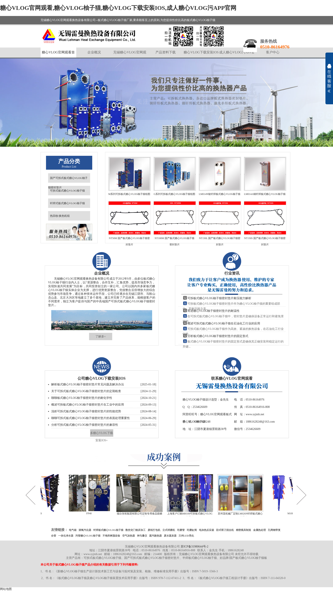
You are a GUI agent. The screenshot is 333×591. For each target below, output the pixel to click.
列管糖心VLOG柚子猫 (87, 535)
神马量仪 (142, 535)
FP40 (90, 513)
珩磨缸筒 (192, 530)
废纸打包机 (154, 530)
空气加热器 (128, 535)
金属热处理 (259, 530)
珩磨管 (181, 530)
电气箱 (72, 530)
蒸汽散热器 (155, 535)
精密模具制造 (243, 530)
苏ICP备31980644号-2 (194, 546)
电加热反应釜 (206, 530)
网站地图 (6, 589)
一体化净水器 (65, 535)
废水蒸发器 (170, 535)
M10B (291, 513)
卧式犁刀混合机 (225, 530)
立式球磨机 (168, 530)
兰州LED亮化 (186, 535)
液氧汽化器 (85, 530)
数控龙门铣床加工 (135, 530)
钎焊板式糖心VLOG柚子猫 (108, 530)
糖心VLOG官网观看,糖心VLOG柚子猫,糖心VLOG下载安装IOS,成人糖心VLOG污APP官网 (118, 8)
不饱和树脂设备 (111, 535)
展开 (329, 78)
